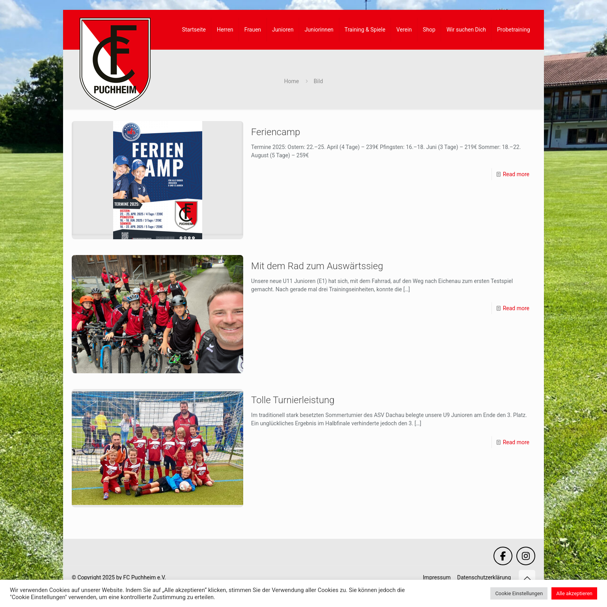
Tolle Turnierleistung (293, 400)
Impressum (437, 577)
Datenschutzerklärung (484, 577)
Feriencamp (275, 132)
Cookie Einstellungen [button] (519, 593)
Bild (318, 81)
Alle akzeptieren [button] (574, 593)
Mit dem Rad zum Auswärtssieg (317, 266)
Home (291, 81)
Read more (516, 174)
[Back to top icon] (527, 578)
